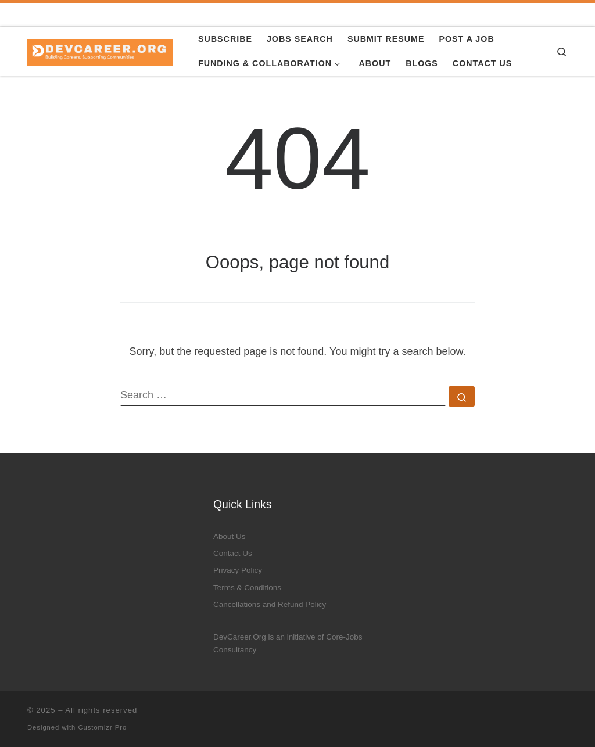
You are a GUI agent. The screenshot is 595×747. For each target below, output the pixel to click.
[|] (100, 51)
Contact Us (232, 553)
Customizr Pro (102, 727)
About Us (229, 536)
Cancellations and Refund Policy (269, 604)
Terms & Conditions (247, 587)
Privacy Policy (237, 570)
